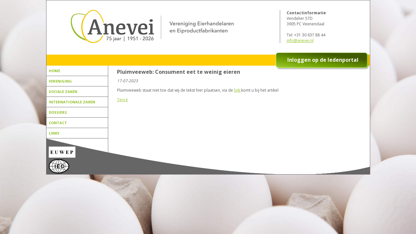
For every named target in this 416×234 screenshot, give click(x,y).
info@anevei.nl (300, 40)
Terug (122, 99)
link (237, 90)
